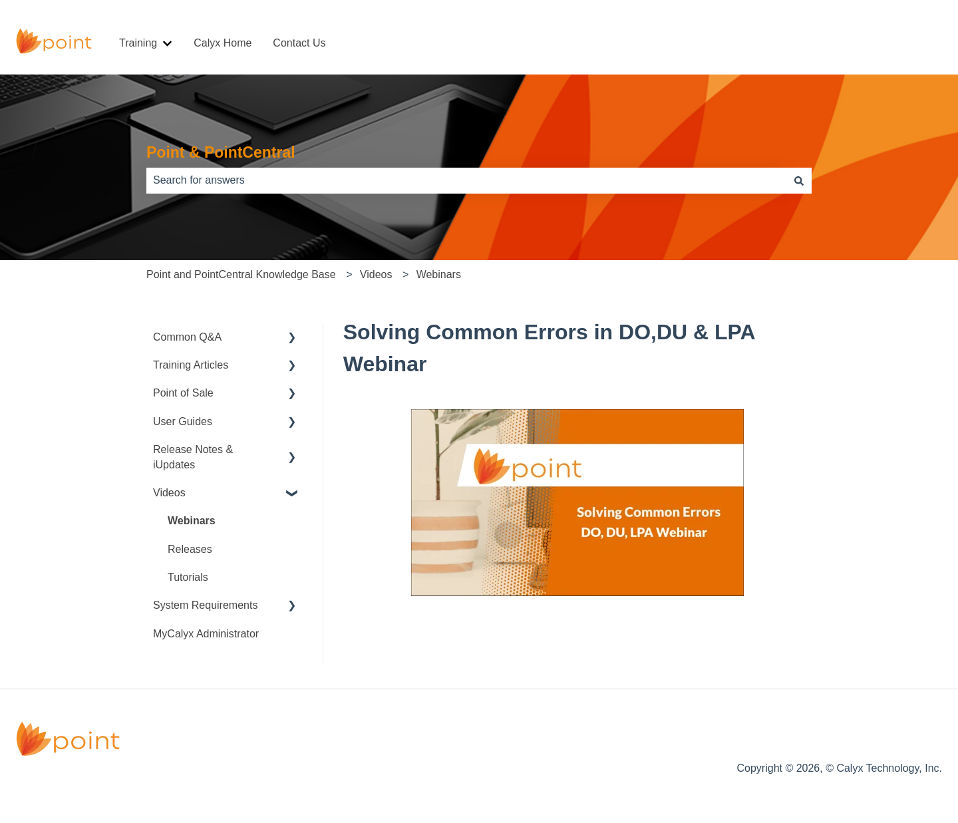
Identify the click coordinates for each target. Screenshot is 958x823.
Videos (376, 274)
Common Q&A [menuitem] (187, 337)
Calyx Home (222, 43)
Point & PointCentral (220, 152)
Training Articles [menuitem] (190, 365)
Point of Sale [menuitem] (183, 393)
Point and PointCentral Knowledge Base (241, 274)
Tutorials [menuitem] (188, 577)
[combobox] (466, 180)
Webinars (438, 274)
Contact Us (299, 43)
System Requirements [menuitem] (205, 605)
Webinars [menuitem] (192, 520)
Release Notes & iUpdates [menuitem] (193, 457)
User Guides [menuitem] (182, 421)
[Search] (799, 180)
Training (138, 43)
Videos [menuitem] (169, 492)
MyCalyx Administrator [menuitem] (206, 633)
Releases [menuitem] (190, 549)
